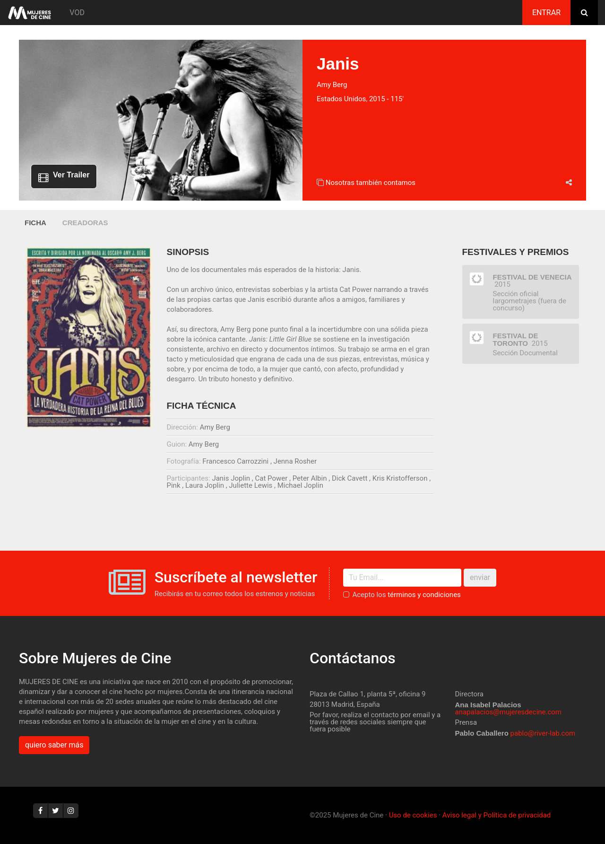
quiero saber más (54, 744)
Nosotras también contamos (370, 182)
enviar (480, 577)
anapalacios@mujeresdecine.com (508, 712)
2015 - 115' (386, 99)
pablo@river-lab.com (543, 733)
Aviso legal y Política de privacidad (496, 815)
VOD (77, 12)
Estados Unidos (341, 99)
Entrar (546, 12)
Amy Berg (332, 84)
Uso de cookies (413, 815)
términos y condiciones (424, 594)
